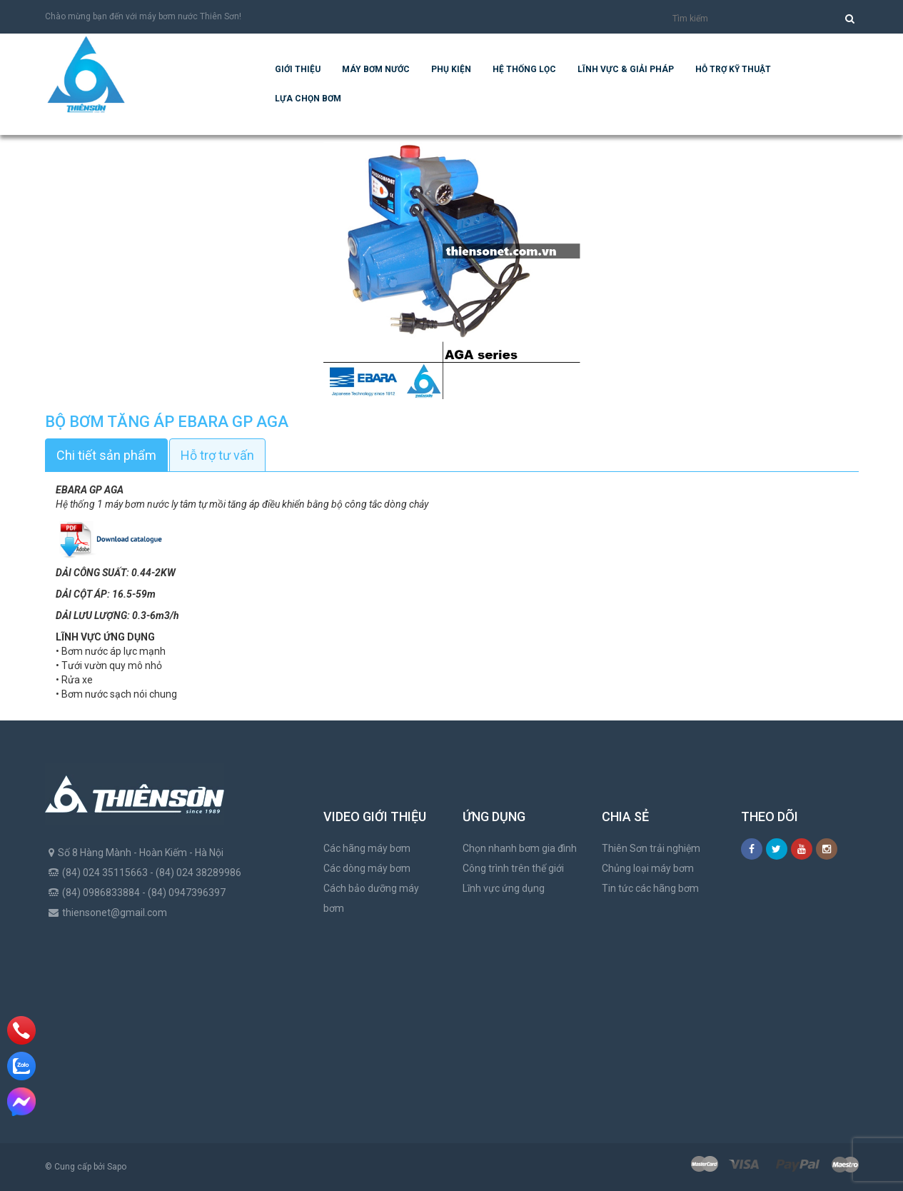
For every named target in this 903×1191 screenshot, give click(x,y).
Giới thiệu (298, 69)
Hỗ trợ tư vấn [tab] (217, 455)
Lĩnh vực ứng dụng (504, 888)
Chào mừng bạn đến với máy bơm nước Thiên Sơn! (143, 16)
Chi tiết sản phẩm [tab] (106, 455)
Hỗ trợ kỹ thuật (733, 69)
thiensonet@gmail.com (114, 912)
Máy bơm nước (376, 69)
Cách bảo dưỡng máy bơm (371, 898)
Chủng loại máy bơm (648, 868)
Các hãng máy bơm (366, 848)
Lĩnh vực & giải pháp (625, 69)
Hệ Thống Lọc (524, 69)
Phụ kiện (451, 69)
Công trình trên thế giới (513, 868)
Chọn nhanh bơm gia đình (520, 848)
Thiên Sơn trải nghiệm (651, 848)
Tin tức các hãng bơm (650, 888)
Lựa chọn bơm (308, 99)
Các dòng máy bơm (366, 868)
